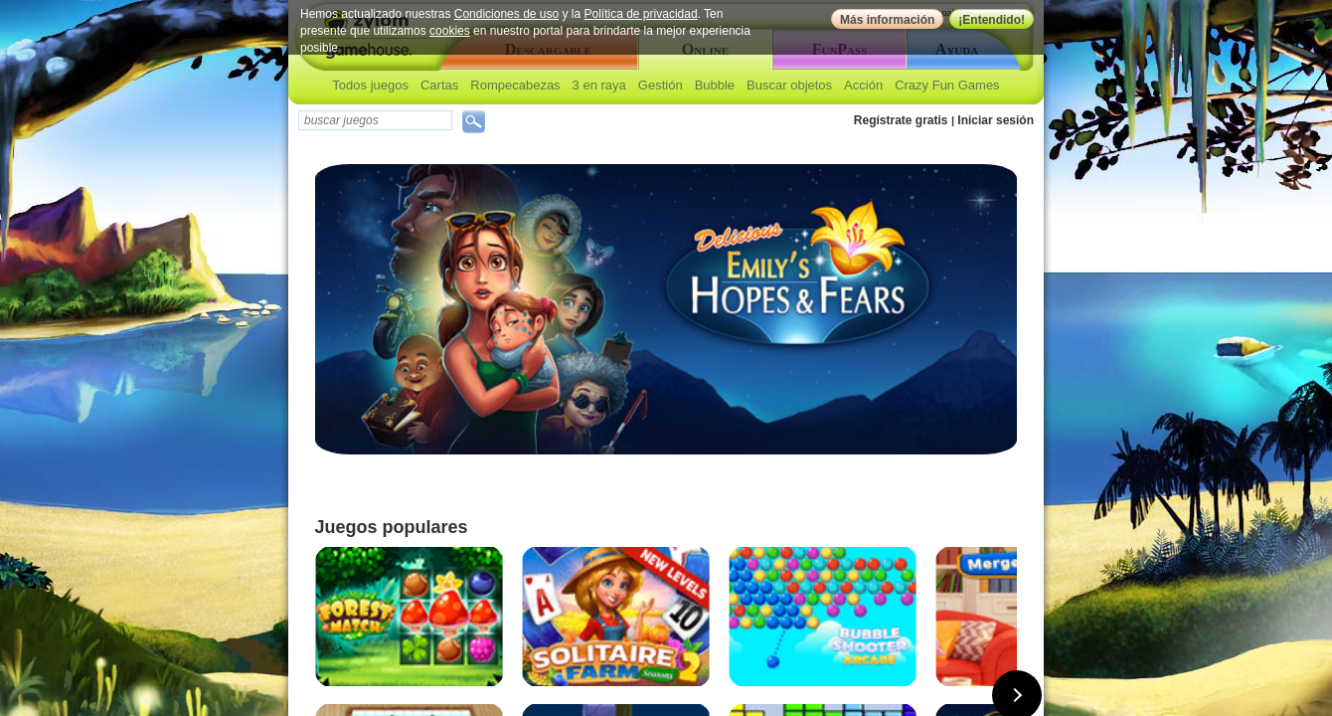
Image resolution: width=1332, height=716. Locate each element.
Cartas (439, 85)
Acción (863, 85)
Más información (887, 20)
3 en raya (599, 85)
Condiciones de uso (506, 14)
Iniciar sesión (995, 120)
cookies (449, 31)
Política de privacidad (641, 14)
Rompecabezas (515, 85)
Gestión (660, 85)
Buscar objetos (789, 85)
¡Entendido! (991, 20)
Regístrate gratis (901, 120)
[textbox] (375, 120)
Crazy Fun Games (947, 85)
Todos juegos (370, 85)
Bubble (715, 85)
